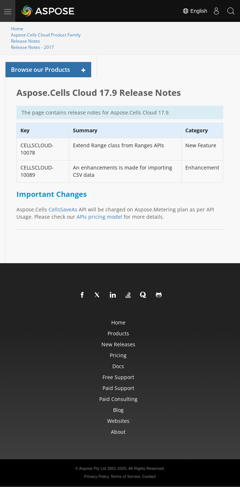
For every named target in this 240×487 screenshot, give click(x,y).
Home (17, 29)
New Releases (118, 344)
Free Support (118, 377)
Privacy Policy (96, 476)
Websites (118, 420)
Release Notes (25, 41)
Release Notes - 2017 (32, 47)
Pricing (118, 355)
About (118, 431)
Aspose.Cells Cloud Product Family (46, 35)
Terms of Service (125, 476)
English (194, 11)
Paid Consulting (118, 399)
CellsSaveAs (63, 209)
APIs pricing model (99, 216)
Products (118, 333)
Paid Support (118, 388)
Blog (118, 409)
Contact (149, 476)
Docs (118, 366)
